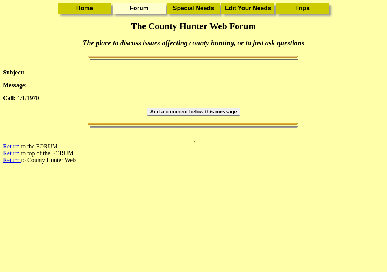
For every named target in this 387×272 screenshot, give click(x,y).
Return (12, 146)
